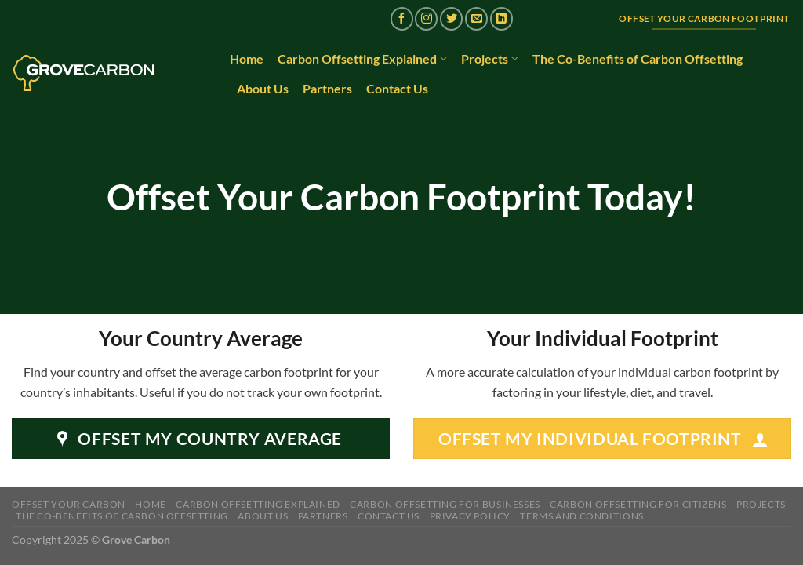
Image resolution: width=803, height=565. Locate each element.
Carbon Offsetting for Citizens (638, 504)
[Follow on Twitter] (451, 18)
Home (246, 58)
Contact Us (397, 88)
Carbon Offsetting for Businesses (445, 504)
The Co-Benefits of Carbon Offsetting (637, 58)
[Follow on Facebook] (402, 18)
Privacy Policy (470, 516)
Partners (327, 88)
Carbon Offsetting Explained (362, 59)
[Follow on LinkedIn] (501, 18)
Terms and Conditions (581, 516)
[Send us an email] (476, 18)
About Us (263, 88)
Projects (489, 59)
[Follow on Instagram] (426, 18)
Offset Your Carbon (68, 504)
